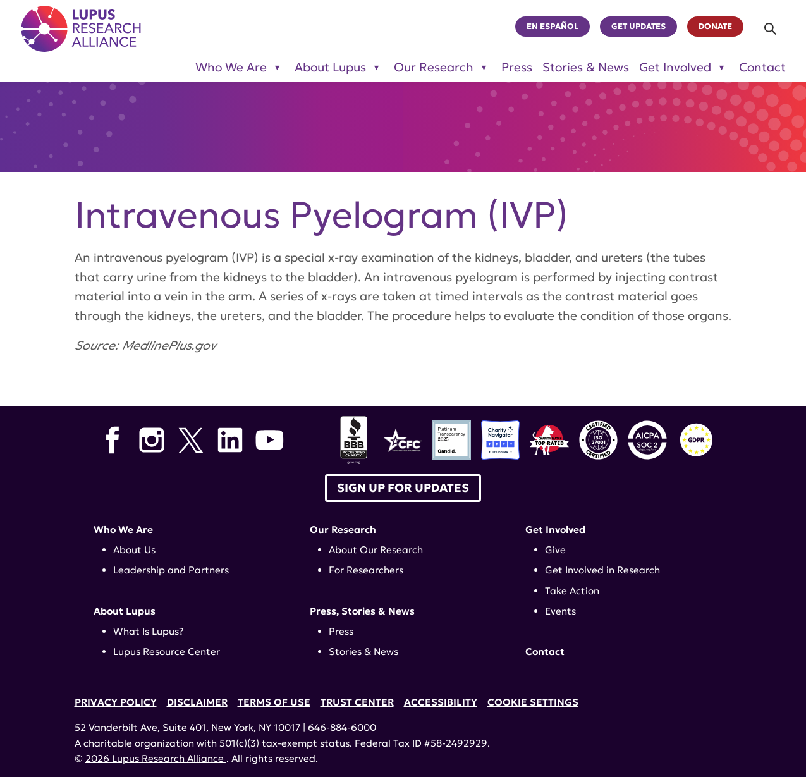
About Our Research (376, 550)
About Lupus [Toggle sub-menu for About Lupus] (330, 67)
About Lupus (125, 611)
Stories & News (585, 67)
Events (560, 611)
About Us (134, 550)
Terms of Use (274, 702)
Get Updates (638, 26)
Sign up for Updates (403, 487)
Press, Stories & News (362, 611)
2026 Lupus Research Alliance (155, 758)
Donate (715, 26)
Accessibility (440, 702)
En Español (552, 26)
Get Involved (555, 529)
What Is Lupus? (148, 631)
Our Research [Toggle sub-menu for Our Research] (433, 67)
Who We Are (123, 529)
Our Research (343, 529)
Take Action (572, 591)
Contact (762, 67)
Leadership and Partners (171, 570)
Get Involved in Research (602, 570)
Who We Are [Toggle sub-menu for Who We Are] (231, 67)
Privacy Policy (116, 702)
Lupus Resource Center (166, 651)
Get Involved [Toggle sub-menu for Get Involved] (675, 67)
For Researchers (366, 570)
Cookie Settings (532, 702)
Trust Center (357, 702)
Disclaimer (197, 702)
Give (555, 550)
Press (516, 67)
